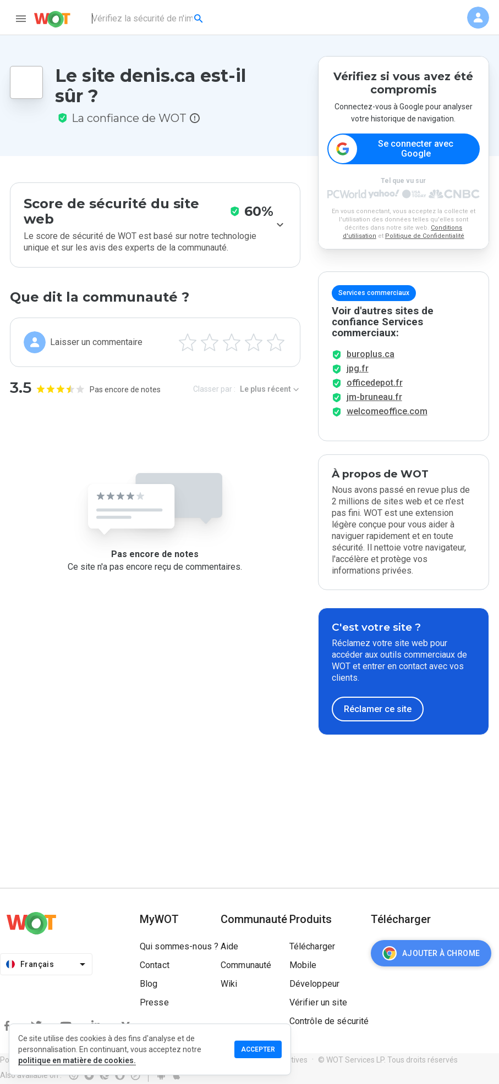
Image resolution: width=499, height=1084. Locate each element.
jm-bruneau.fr (374, 397)
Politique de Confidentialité (424, 236)
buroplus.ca (370, 354)
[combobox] (148, 19)
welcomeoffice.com (387, 411)
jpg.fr (358, 368)
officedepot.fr (375, 382)
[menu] (21, 18)
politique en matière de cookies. (77, 1060)
